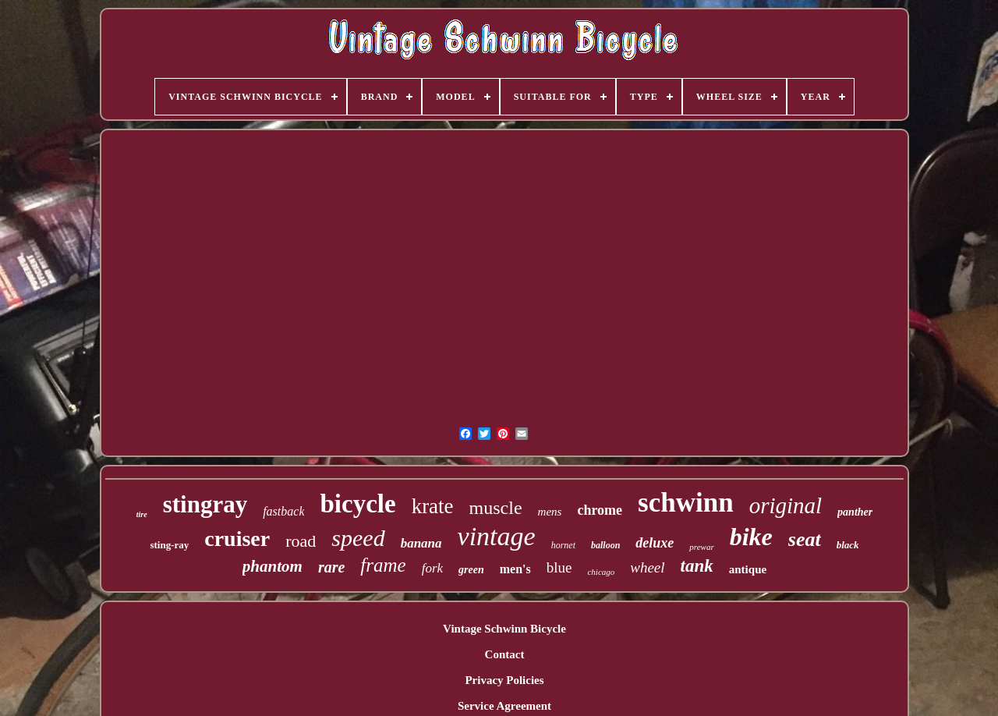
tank (697, 566)
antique (747, 569)
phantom (272, 566)
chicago (600, 571)
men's (515, 569)
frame (382, 565)
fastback (283, 511)
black (848, 545)
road (300, 541)
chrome (599, 510)
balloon (605, 545)
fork (432, 568)
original (785, 505)
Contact (505, 654)
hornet (563, 545)
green (471, 570)
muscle (495, 508)
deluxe (654, 543)
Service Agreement (504, 706)
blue (559, 567)
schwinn (686, 502)
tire (141, 514)
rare (331, 567)
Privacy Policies (504, 680)
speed (357, 538)
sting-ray (169, 545)
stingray (205, 504)
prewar (701, 546)
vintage (497, 536)
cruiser (237, 538)
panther (854, 512)
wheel (647, 567)
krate (433, 506)
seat (804, 539)
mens (550, 511)
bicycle (357, 504)
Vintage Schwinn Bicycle (504, 628)
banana (421, 543)
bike (751, 537)
